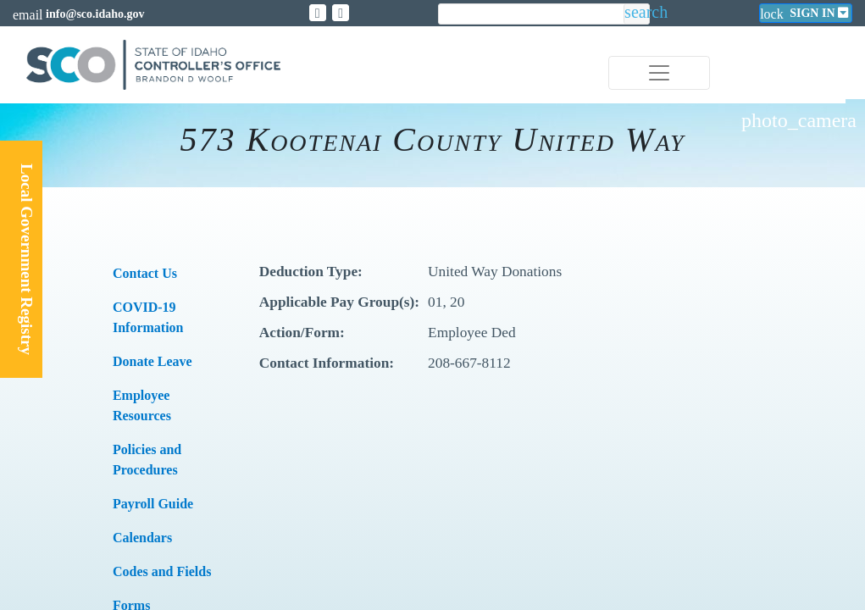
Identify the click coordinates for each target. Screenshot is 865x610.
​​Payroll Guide (153, 503)
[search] (531, 14)
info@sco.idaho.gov (95, 14)
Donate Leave (152, 361)
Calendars (142, 537)
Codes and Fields (162, 571)
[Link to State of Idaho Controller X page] (317, 12)
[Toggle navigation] (659, 73)
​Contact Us (145, 273)
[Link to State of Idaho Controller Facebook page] (340, 12)
